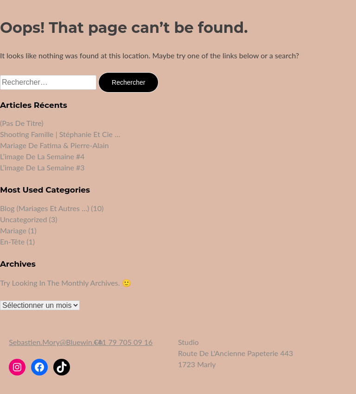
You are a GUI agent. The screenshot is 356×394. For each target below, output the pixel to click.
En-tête (12, 241)
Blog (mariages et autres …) (44, 208)
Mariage (13, 230)
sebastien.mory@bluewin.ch (56, 342)
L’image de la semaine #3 (42, 167)
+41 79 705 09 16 (123, 342)
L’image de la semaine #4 (42, 156)
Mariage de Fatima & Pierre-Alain (54, 145)
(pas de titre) (22, 123)
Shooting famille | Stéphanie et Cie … (60, 134)
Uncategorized (23, 219)
